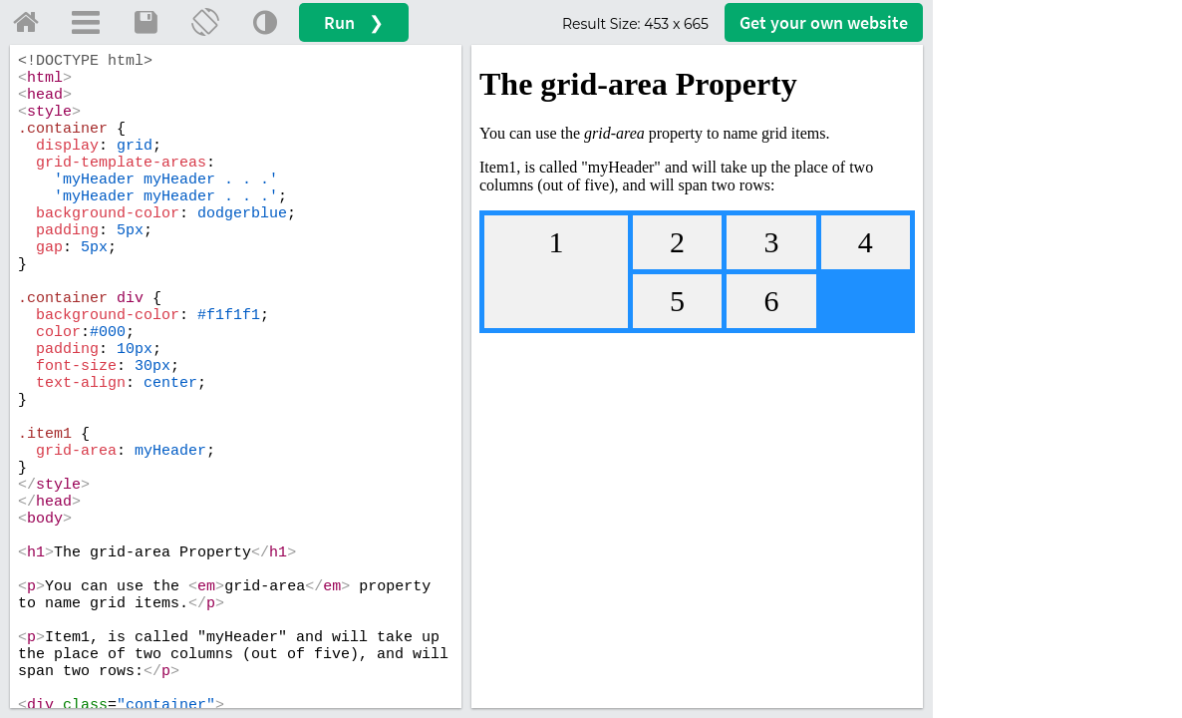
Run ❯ (354, 22)
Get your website (823, 22)
